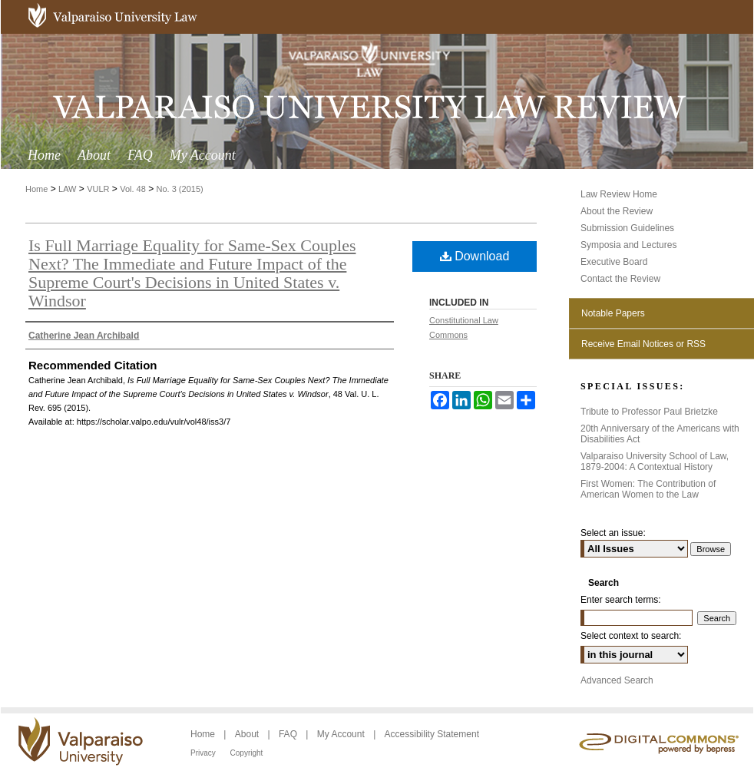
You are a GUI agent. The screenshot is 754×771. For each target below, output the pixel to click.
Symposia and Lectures (628, 245)
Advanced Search (616, 680)
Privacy (204, 753)
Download (475, 256)
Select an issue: (613, 533)
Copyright (246, 753)
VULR (98, 189)
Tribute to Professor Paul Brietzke (649, 411)
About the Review (616, 211)
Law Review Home (618, 194)
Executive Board (613, 261)
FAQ (289, 734)
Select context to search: (630, 635)
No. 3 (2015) (180, 189)
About (248, 734)
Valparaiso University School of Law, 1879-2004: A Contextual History (654, 461)
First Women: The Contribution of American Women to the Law (648, 489)
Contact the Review (620, 278)
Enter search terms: (620, 599)
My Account (342, 734)
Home (36, 189)
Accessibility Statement (432, 734)
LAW (67, 189)
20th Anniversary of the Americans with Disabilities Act (659, 434)
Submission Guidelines (627, 228)
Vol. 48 (133, 189)
